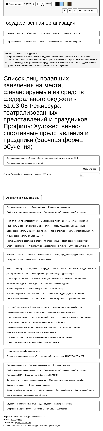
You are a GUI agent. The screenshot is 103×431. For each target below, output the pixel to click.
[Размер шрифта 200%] (42, 4)
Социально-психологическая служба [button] (66, 380)
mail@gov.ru (16, 419)
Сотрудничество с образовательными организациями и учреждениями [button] (40, 337)
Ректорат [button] (20, 268)
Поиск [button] (41, 42)
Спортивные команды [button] (44, 409)
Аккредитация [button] (44, 255)
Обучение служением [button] (79, 246)
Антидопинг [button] (62, 409)
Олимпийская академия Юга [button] (20, 298)
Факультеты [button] (32, 268)
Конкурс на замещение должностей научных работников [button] (33, 342)
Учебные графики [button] (37, 207)
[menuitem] (10, 33)
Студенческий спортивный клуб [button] (21, 404)
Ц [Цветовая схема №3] (61, 4)
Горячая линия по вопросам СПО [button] (22, 221)
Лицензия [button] (30, 255)
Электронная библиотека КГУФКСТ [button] (41, 375)
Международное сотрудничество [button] (69, 255)
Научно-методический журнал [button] (55, 283)
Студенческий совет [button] (76, 298)
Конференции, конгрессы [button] (18, 322)
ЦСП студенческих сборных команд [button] (55, 404)
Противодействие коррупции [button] (75, 241)
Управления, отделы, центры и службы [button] (65, 293)
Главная (19, 53)
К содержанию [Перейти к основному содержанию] (14, 4)
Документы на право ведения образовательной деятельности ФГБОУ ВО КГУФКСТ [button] (45, 356)
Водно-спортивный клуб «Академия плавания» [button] (72, 231)
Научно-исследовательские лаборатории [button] (26, 312)
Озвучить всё (89, 169)
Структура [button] (66, 33)
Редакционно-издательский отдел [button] (22, 283)
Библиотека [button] (80, 278)
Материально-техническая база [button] (21, 260)
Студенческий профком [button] (39, 385)
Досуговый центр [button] (64, 390)
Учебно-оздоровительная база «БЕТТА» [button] (25, 236)
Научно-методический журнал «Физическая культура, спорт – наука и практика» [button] (44, 327)
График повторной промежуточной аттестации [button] (65, 212)
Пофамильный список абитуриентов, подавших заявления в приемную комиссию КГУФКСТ (50, 56)
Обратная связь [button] (14, 42)
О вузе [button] (20, 33)
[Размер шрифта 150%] (37, 4)
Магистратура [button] (59, 268)
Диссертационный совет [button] (18, 273)
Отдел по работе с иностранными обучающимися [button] (30, 390)
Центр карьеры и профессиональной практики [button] (28, 395)
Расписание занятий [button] (16, 207)
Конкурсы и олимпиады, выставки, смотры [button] (26, 380)
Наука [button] (56, 33)
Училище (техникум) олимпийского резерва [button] (52, 278)
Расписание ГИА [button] (14, 375)
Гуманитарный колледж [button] (18, 278)
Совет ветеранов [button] (56, 298)
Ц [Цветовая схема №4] (65, 4)
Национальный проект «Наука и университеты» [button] (29, 226)
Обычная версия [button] (73, 42)
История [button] (10, 255)
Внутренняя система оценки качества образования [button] (64, 221)
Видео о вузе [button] (45, 260)
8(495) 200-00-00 (23, 422)
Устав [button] (20, 255)
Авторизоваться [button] (54, 42)
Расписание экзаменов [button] (59, 207)
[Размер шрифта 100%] (34, 4)
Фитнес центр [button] (56, 288)
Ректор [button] (10, 268)
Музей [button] (90, 255)
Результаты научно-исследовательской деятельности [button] (31, 332)
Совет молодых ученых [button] (17, 317)
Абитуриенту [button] (32, 33)
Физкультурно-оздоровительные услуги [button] (47, 246)
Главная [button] (10, 33)
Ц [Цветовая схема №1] (54, 4)
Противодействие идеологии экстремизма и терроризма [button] (33, 241)
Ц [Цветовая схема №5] (69, 4)
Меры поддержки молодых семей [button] (69, 226)
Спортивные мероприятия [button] (19, 409)
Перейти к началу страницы (23, 197)
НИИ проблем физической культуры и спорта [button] (53, 273)
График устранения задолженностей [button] (24, 212)
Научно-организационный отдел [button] (67, 307)
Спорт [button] (77, 33)
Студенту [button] (45, 33)
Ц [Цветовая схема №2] (57, 4)
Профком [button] (40, 298)
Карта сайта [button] (30, 42)
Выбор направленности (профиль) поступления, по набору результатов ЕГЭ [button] (42, 158)
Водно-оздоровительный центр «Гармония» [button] (27, 231)
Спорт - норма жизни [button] (16, 246)
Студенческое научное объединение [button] (74, 317)
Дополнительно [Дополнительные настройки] (87, 10)
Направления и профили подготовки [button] (24, 351)
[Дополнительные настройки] (75, 10)
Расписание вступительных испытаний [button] (25, 163)
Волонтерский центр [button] (84, 390)
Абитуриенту (31, 53)
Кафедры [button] (45, 268)
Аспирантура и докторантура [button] (82, 268)
